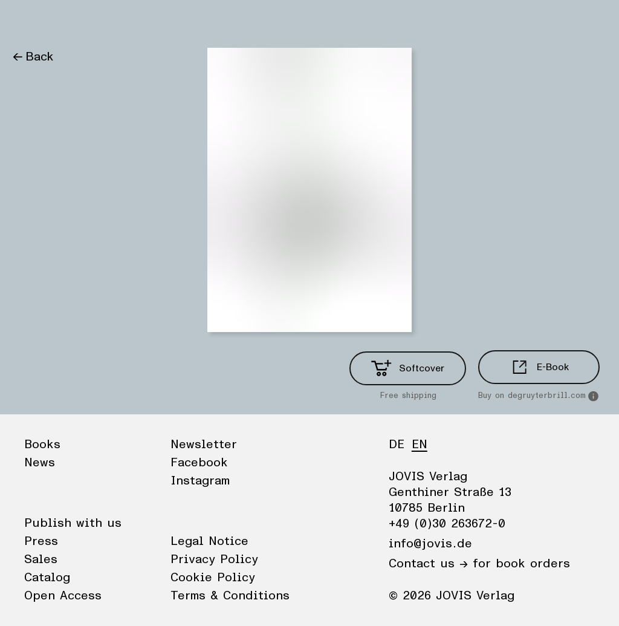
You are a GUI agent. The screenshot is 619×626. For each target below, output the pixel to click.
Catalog (47, 578)
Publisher (127, 21)
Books (29, 21)
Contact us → (428, 564)
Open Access (63, 596)
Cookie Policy (212, 578)
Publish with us (73, 523)
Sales (40, 559)
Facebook (199, 463)
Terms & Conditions (230, 596)
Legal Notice (209, 541)
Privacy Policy (214, 559)
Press (41, 541)
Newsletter (203, 445)
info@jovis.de (430, 544)
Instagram (200, 481)
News (74, 21)
